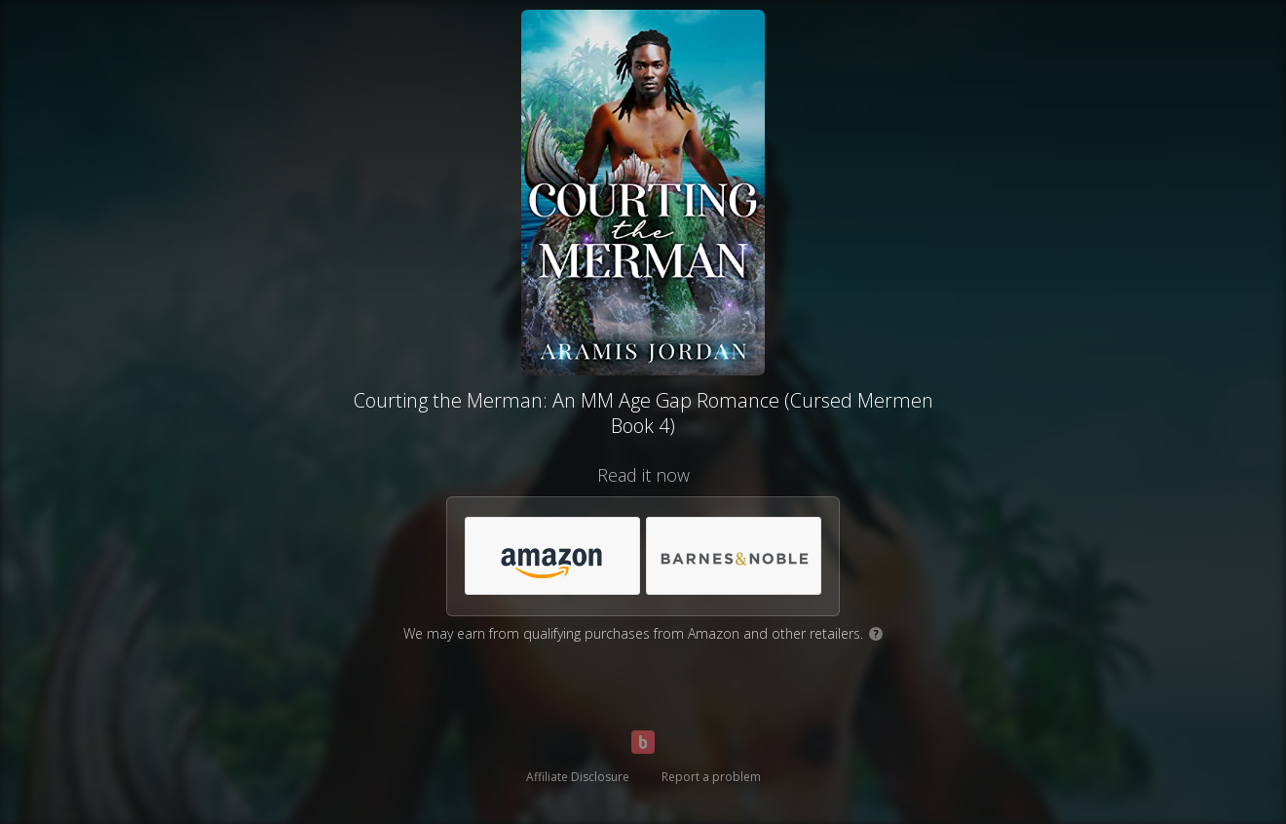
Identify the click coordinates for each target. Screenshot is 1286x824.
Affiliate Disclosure (577, 776)
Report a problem (711, 776)
